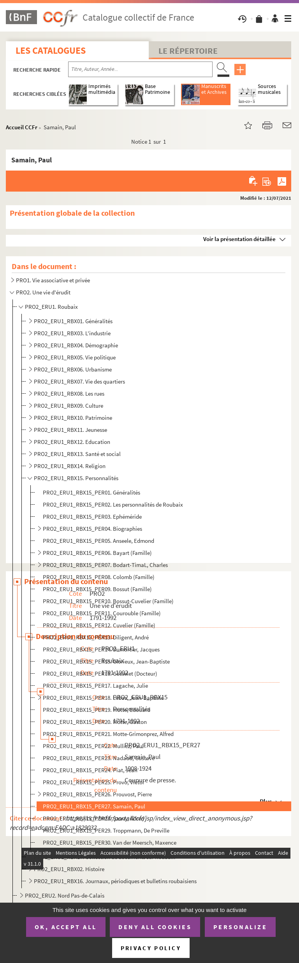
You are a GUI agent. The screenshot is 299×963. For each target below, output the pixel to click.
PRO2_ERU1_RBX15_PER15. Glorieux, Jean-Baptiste (106, 661)
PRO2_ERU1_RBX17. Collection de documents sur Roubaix (104, 857)
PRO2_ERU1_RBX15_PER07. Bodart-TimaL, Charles (105, 565)
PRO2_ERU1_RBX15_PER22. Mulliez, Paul (93, 746)
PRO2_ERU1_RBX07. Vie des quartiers (79, 381)
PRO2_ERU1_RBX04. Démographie (76, 345)
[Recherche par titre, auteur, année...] (140, 69)
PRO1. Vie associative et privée (53, 280)
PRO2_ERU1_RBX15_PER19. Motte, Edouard (96, 709)
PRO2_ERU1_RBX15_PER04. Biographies (92, 528)
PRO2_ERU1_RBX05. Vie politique (75, 357)
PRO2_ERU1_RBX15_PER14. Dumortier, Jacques (101, 649)
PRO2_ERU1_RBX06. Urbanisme (73, 369)
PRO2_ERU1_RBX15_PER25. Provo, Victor (93, 782)
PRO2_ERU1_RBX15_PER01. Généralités (91, 492)
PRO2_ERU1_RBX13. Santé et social (77, 454)
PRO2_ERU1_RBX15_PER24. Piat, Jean (90, 770)
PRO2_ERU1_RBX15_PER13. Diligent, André (96, 637)
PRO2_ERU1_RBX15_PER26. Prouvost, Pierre (97, 794)
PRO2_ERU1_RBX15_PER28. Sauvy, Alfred (93, 818)
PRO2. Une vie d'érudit (43, 292)
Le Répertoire (188, 50)
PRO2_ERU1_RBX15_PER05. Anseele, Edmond (98, 540)
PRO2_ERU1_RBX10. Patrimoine (73, 417)
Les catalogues (51, 50)
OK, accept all (66, 927)
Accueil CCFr (21, 127)
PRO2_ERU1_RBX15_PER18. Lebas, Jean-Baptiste (103, 697)
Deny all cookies (155, 927)
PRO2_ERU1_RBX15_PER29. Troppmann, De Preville (106, 830)
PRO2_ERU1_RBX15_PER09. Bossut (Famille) (97, 589)
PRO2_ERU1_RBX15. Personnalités (76, 478)
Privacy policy (151, 948)
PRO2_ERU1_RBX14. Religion (70, 466)
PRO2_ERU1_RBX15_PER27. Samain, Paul (94, 806)
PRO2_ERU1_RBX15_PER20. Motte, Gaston (95, 721)
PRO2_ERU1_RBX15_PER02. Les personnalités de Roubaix (113, 504)
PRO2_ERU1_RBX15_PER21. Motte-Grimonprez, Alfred (108, 734)
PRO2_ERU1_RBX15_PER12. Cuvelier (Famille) (99, 625)
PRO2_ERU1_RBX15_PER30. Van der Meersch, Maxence (109, 842)
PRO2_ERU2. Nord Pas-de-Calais (64, 895)
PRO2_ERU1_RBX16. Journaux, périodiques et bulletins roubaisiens (115, 881)
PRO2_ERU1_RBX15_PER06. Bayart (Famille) (97, 552)
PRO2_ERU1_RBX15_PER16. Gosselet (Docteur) (100, 673)
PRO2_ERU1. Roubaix (51, 306)
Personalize (240, 927)
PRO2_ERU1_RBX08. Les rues (69, 393)
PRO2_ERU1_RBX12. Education (72, 441)
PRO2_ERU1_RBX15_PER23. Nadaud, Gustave (99, 758)
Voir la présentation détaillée (239, 239)
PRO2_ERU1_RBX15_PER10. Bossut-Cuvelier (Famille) (108, 601)
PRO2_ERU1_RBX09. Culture (68, 405)
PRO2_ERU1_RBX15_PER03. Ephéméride (92, 516)
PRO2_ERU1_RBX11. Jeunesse (70, 429)
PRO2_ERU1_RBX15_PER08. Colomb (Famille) (99, 577)
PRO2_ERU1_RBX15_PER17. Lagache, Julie (95, 685)
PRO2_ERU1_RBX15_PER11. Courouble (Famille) (102, 613)
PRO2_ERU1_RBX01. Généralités (73, 321)
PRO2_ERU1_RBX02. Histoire (69, 869)
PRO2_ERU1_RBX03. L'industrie (72, 333)
